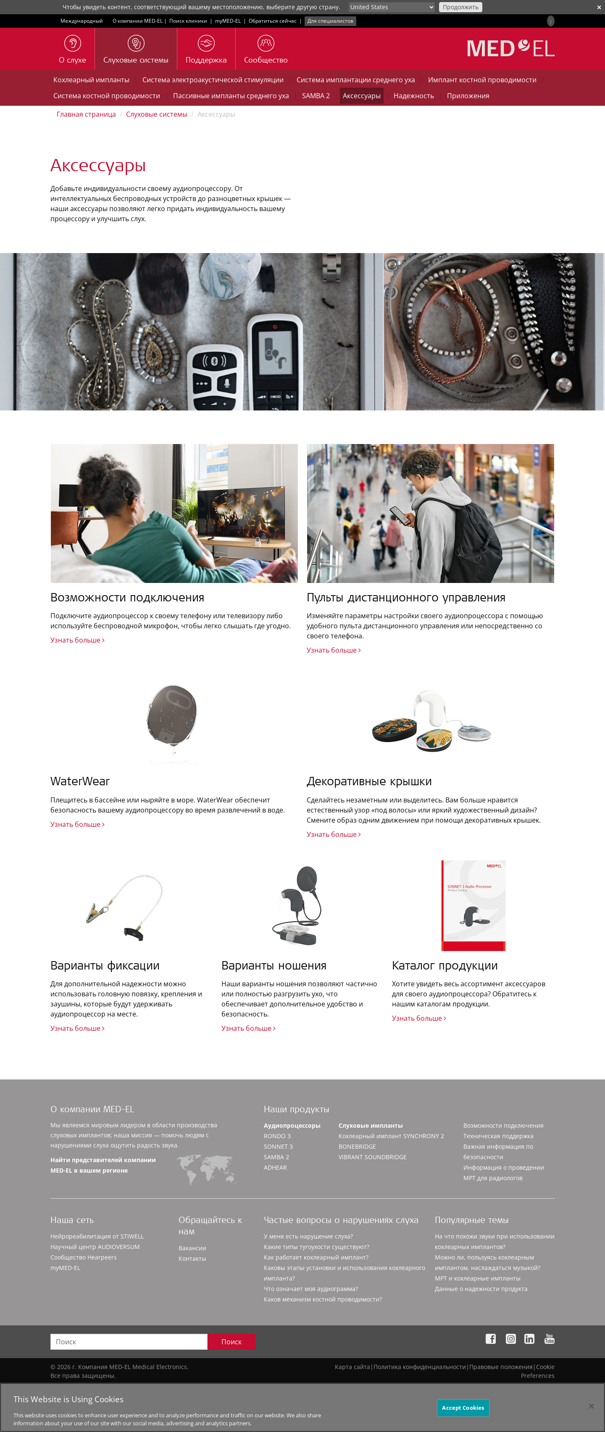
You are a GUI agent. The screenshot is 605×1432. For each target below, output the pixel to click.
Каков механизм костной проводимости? (323, 1299)
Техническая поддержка (498, 1136)
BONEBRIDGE (357, 1146)
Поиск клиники (188, 20)
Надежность (414, 95)
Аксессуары (362, 95)
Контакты (192, 1258)
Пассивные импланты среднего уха (231, 95)
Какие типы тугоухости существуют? (316, 1247)
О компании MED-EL (138, 20)
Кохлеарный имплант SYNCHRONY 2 (391, 1136)
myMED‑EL (228, 20)
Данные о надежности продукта (481, 1289)
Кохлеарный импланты (91, 79)
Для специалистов (330, 20)
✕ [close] (599, 7)
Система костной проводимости (106, 95)
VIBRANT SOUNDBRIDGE (373, 1157)
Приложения (468, 95)
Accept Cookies (463, 1411)
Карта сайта (352, 1367)
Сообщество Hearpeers (83, 1257)
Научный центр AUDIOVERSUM (95, 1247)
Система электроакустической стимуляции (213, 79)
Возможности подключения (503, 1125)
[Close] (591, 1410)
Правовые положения (501, 1367)
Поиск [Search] (231, 1341)
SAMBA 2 (316, 95)
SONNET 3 (278, 1146)
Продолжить (461, 7)
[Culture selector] (392, 7)
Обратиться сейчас (273, 20)
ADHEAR (275, 1167)
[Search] (551, 21)
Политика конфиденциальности (420, 1367)
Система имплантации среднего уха (356, 79)
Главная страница (86, 114)
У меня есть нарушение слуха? (308, 1236)
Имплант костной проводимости (482, 79)
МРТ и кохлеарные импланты (478, 1278)
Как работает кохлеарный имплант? (316, 1257)
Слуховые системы (156, 114)
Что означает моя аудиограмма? (311, 1289)
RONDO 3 (277, 1136)
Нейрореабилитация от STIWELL (97, 1236)
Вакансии (192, 1248)
